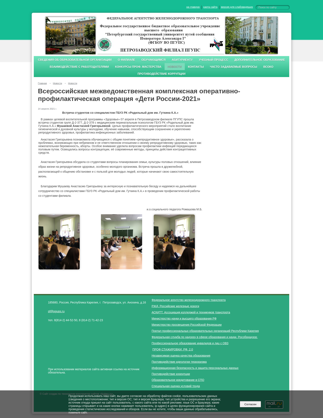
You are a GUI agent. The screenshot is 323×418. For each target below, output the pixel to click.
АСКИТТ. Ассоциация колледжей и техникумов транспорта (191, 312)
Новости (175, 66)
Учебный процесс (213, 59)
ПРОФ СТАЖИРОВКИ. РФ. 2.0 (172, 349)
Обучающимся (153, 59)
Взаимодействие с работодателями (79, 66)
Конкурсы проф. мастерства (138, 66)
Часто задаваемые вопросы (233, 66)
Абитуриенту (182, 59)
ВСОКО (268, 66)
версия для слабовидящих (237, 7)
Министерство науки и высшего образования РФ (184, 318)
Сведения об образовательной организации (75, 59)
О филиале (126, 59)
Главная (42, 83)
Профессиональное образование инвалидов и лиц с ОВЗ (190, 343)
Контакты (196, 66)
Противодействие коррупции (162, 73)
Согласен (250, 404)
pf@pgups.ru (56, 311)
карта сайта (210, 7)
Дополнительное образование (259, 59)
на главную (193, 7)
